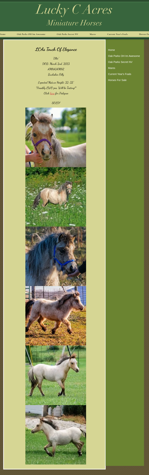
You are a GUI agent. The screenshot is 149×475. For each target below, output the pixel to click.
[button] (55, 137)
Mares (111, 68)
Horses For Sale (117, 80)
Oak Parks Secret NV (120, 62)
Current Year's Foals (119, 74)
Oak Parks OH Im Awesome (124, 56)
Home (111, 50)
